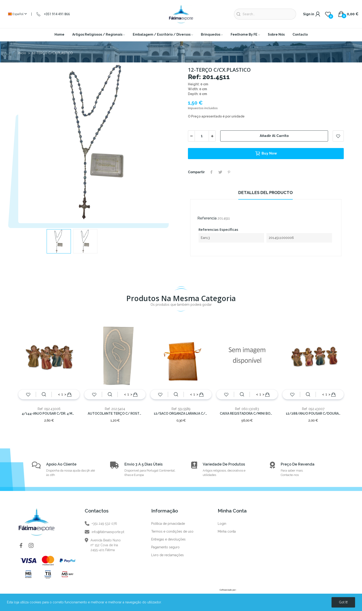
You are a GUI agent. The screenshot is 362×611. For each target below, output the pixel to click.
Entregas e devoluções (168, 539)
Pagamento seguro (165, 547)
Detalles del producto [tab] (265, 192)
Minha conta (227, 531)
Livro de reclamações (167, 555)
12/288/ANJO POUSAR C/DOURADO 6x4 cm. (313, 413)
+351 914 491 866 (57, 14)
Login (222, 523)
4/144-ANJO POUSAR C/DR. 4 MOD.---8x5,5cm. (49, 413)
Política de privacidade (168, 523)
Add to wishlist (338, 136)
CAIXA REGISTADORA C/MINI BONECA (247, 413)
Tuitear (220, 172)
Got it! (343, 602)
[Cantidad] (202, 136)
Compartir (211, 172)
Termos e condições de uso (172, 531)
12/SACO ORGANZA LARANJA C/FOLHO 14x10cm (181, 413)
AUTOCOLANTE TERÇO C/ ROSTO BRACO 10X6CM (115, 413)
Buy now (266, 153)
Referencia (207, 218)
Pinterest (229, 172)
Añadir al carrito (274, 136)
